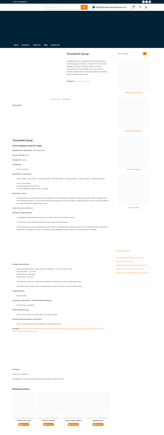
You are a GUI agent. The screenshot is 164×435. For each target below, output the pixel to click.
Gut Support (98, 418)
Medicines (105, 418)
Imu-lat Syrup (24, 329)
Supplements (87, 81)
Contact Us (55, 45)
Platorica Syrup (32, 331)
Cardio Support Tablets (73, 420)
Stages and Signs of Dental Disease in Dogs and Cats (132, 273)
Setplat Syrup (22, 331)
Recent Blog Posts (123, 251)
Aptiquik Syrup (98, 420)
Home (16, 45)
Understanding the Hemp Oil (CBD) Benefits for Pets (131, 265)
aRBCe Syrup (62, 329)
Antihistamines (90, 418)
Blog (46, 45)
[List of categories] (129, 53)
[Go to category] (145, 53)
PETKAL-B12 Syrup (24, 420)
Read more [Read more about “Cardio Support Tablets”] (74, 424)
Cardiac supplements (69, 418)
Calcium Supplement (20, 418)
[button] (26, 45)
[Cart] (133, 7)
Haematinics (78, 81)
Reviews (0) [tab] (66, 99)
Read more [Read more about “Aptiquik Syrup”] (98, 424)
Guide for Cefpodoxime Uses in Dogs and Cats (130, 257)
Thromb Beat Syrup (36, 329)
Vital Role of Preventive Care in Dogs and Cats (130, 269)
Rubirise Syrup (93, 329)
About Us (37, 45)
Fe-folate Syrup (73, 329)
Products (25, 45)
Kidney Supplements (44, 418)
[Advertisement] (36, 26)
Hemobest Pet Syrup (50, 329)
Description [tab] (55, 99)
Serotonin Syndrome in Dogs (124, 261)
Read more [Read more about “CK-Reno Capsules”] (49, 424)
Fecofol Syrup (82, 329)
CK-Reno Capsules (48, 420)
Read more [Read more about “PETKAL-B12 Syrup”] (24, 424)
